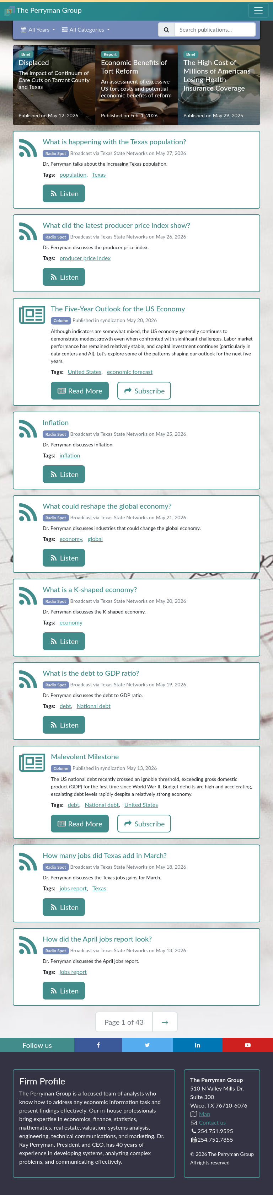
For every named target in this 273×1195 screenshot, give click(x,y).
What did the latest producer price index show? (116, 225)
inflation (70, 455)
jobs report (73, 888)
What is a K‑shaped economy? (90, 589)
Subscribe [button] (144, 390)
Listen (64, 193)
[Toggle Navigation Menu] (258, 10)
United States (84, 371)
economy (71, 538)
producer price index (85, 257)
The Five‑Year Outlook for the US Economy (118, 308)
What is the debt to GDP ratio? (91, 673)
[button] (37, 29)
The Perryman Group (43, 11)
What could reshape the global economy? (107, 506)
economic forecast (129, 371)
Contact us (212, 1122)
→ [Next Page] (164, 1022)
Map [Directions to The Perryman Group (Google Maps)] (204, 1113)
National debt (93, 705)
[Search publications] (215, 29)
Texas (99, 174)
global (95, 538)
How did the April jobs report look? (97, 938)
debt (65, 705)
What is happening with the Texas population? (114, 141)
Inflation (56, 422)
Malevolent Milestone (85, 756)
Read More (79, 390)
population (73, 174)
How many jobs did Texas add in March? (105, 855)
